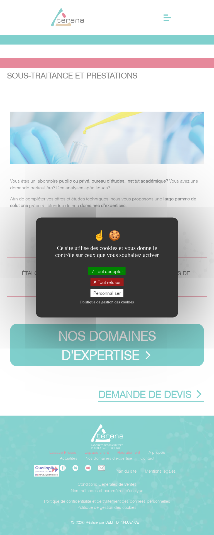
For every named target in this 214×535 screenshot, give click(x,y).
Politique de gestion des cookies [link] (107, 302)
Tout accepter (107, 271)
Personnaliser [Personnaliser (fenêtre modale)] (107, 292)
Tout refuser (107, 282)
